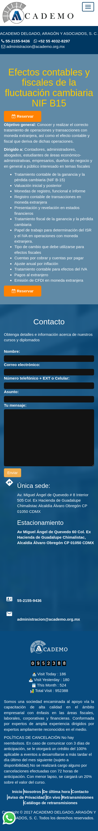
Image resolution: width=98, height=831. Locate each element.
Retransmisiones (78, 797)
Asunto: (11, 391)
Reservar (22, 116)
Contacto (80, 791)
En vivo (53, 797)
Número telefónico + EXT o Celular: (37, 378)
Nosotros (32, 791)
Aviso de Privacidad (26, 797)
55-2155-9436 (17, 41)
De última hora (56, 791)
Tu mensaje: (15, 405)
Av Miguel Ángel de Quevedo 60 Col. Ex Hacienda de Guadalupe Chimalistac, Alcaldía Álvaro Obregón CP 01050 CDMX (55, 537)
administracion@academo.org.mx (48, 619)
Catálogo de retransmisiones (51, 803)
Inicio (17, 791)
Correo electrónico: (22, 364)
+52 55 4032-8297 (52, 41)
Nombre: (12, 351)
